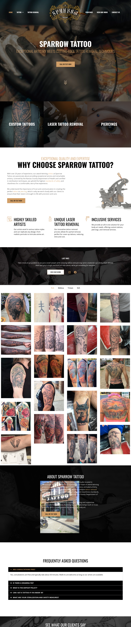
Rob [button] (52, 288)
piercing (23, 191)
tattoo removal (56, 489)
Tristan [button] (70, 288)
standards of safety (53, 181)
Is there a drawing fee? (23, 583)
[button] (65, 569)
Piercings (89, 12)
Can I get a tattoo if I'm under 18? (28, 593)
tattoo (15, 191)
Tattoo (20, 12)
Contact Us (116, 12)
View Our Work (102, 12)
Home (11, 12)
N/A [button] (78, 288)
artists (50, 173)
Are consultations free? (24, 569)
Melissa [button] (61, 288)
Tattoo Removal (33, 12)
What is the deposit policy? (25, 588)
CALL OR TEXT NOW (65, 64)
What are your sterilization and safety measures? (36, 597)
